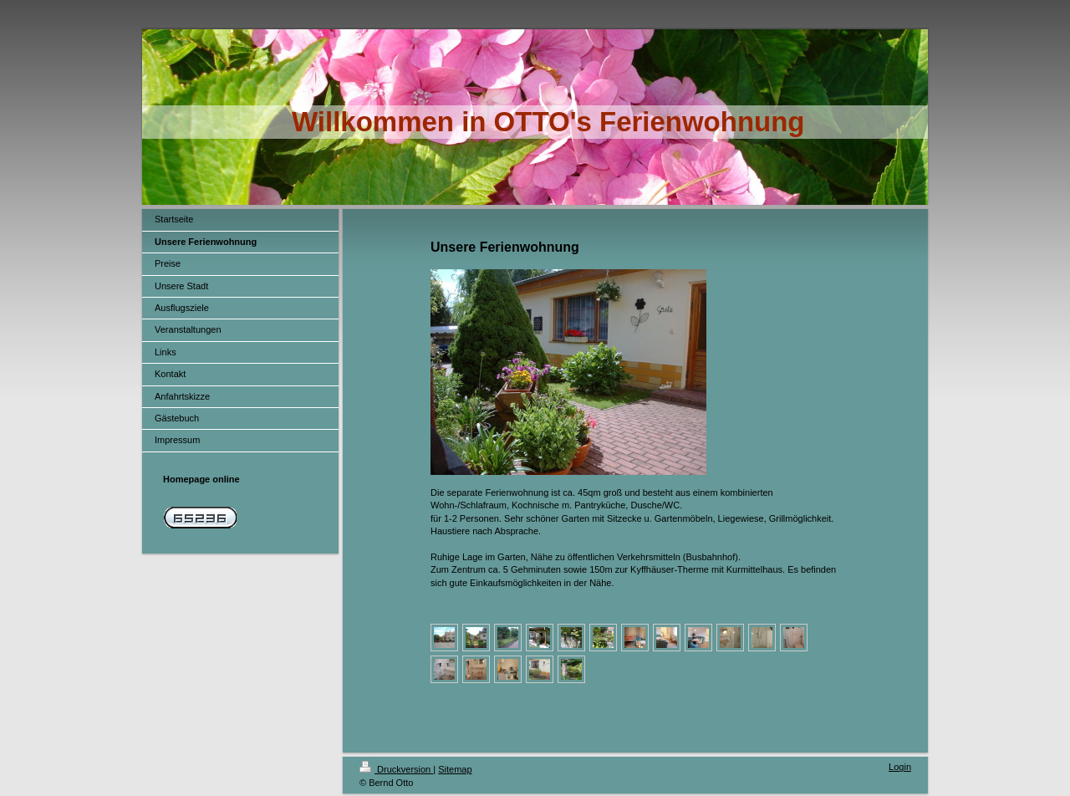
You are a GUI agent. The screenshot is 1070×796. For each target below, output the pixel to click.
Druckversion (396, 769)
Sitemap (454, 769)
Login (900, 767)
